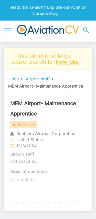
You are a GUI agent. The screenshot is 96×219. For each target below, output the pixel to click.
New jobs (67, 62)
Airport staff (38, 78)
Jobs (14, 78)
